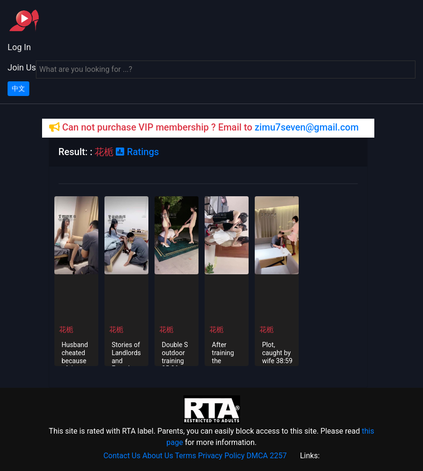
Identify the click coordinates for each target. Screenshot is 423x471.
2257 (278, 455)
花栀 (66, 329)
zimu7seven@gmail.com (307, 127)
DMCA (257, 455)
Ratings (137, 151)
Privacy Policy (221, 455)
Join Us (22, 67)
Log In (19, 47)
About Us (157, 455)
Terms (185, 455)
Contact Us (122, 455)
